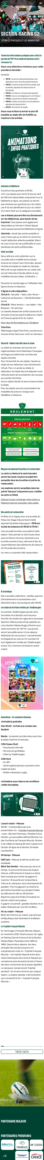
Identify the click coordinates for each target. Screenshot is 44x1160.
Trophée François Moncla (30, 830)
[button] (40, 3)
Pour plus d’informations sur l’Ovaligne (20, 322)
